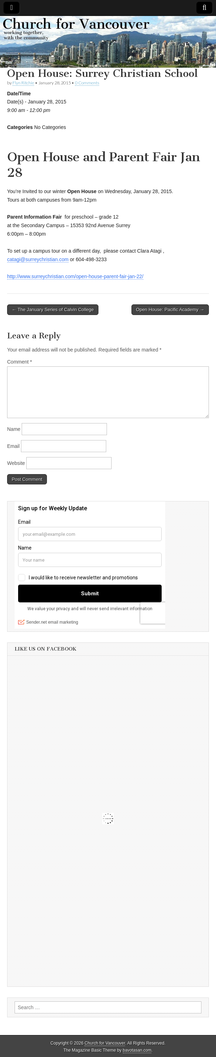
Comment (19, 362)
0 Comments (87, 82)
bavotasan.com (137, 1050)
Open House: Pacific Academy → (170, 309)
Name (13, 429)
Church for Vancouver (105, 1043)
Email (13, 446)
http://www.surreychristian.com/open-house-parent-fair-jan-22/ (75, 276)
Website (16, 463)
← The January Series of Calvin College (53, 309)
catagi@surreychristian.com (38, 259)
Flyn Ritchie (23, 82)
